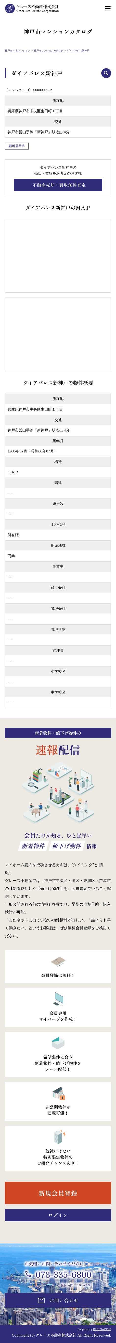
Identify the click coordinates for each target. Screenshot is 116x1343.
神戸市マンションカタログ (48, 50)
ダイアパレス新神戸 (78, 50)
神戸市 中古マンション (17, 50)
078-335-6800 (63, 1274)
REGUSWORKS (102, 1329)
